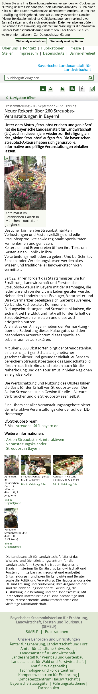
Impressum (28, 53)
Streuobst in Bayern (23, 448)
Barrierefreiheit (82, 53)
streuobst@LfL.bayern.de (37, 425)
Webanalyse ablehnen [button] (30, 41)
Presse (75, 48)
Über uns (10, 48)
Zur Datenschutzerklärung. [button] (52, 34)
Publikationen (52, 48)
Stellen (8, 53)
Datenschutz (53, 53)
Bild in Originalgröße (12, 501)
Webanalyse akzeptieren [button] (66, 41)
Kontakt (29, 48)
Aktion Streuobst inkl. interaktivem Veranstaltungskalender (35, 441)
